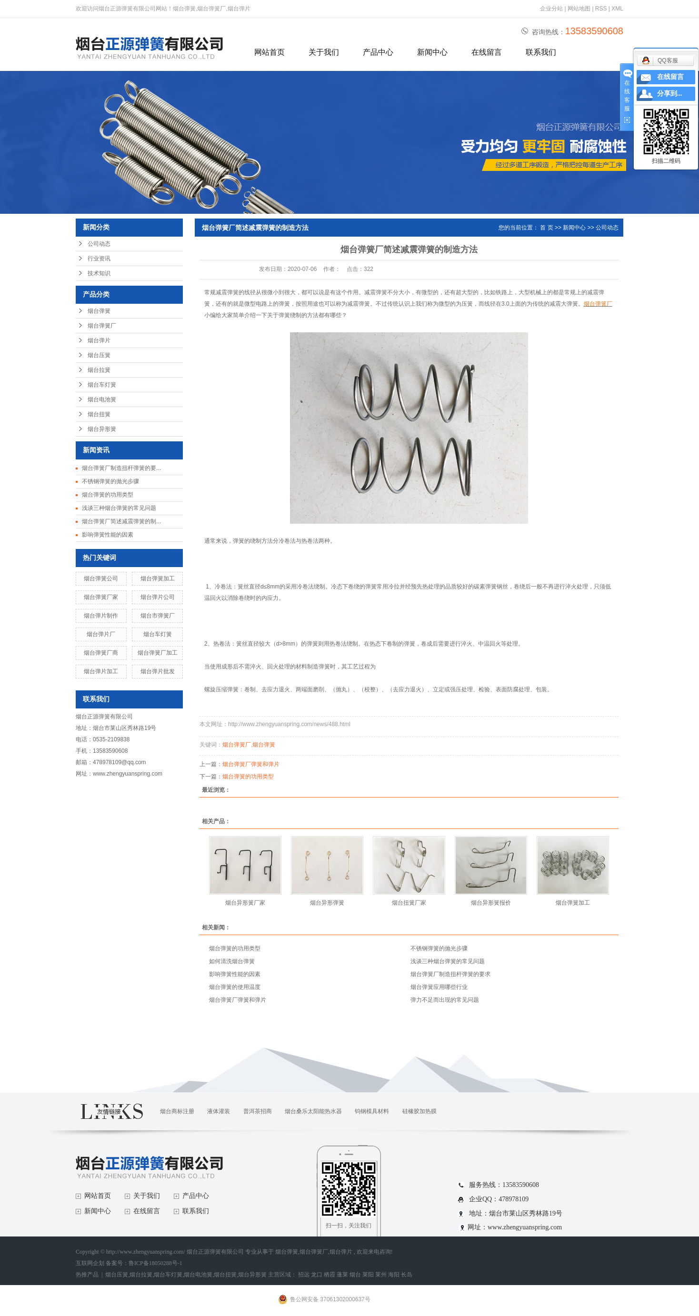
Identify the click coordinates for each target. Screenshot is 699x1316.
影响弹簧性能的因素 (107, 534)
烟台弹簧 (99, 311)
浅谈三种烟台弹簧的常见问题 (119, 508)
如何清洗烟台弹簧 (232, 961)
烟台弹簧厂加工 (158, 652)
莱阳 (368, 1274)
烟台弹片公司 (157, 597)
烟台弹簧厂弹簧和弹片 (251, 764)
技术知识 (99, 273)
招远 (304, 1274)
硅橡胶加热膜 (419, 1111)
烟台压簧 (99, 355)
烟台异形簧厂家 (245, 902)
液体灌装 (218, 1111)
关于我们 (324, 52)
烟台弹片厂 (101, 634)
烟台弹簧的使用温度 (234, 987)
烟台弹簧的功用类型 (107, 494)
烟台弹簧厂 (102, 325)
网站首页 (269, 52)
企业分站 (551, 8)
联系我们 (541, 52)
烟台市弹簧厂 (157, 615)
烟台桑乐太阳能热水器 (313, 1111)
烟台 (355, 1274)
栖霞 (329, 1274)
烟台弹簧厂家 (101, 597)
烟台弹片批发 (157, 671)
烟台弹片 (99, 340)
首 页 (546, 227)
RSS (601, 8)
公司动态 (99, 243)
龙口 (316, 1274)
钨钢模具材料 (372, 1111)
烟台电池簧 (102, 399)
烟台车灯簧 (102, 384)
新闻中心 (432, 52)
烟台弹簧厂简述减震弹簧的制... (121, 521)
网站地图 (580, 8)
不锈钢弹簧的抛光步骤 (110, 481)
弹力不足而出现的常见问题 (444, 1000)
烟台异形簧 (102, 429)
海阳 (393, 1274)
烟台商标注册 (177, 1111)
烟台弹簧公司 (101, 578)
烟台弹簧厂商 (101, 652)
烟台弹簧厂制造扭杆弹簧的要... (121, 468)
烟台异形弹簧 (327, 902)
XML (617, 8)
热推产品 (87, 1274)
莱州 (381, 1274)
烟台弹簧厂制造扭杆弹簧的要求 (450, 974)
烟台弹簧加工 (157, 578)
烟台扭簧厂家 (409, 902)
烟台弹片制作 (101, 615)
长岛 (406, 1274)
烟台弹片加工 (101, 671)
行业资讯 (99, 258)
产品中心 (378, 52)
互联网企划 (91, 1263)
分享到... (669, 93)
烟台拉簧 (99, 370)
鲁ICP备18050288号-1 (155, 1263)
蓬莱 (342, 1274)
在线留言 (486, 52)
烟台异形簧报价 (491, 902)
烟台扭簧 (99, 414)
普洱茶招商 (257, 1111)
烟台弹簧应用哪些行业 (439, 987)
